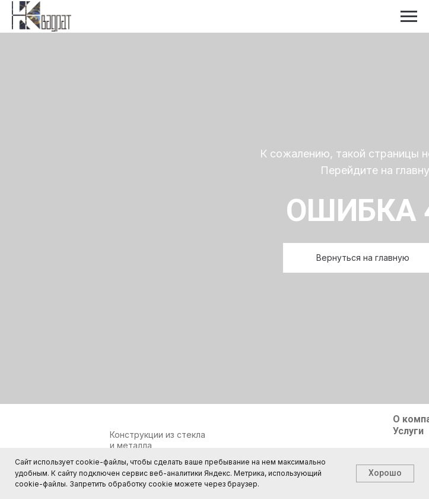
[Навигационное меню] (409, 17)
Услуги (408, 431)
